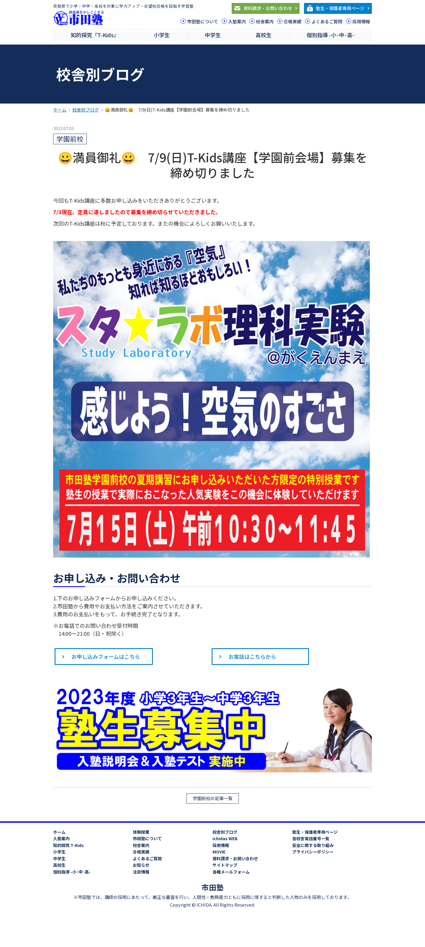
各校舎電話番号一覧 (310, 839)
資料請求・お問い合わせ (267, 8)
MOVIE (218, 852)
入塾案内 (237, 21)
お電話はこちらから (253, 657)
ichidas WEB (225, 839)
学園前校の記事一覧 (213, 798)
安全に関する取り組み (313, 845)
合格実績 (292, 21)
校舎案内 (265, 21)
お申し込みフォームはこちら (106, 657)
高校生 (264, 35)
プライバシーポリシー (313, 852)
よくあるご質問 (326, 21)
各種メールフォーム (231, 872)
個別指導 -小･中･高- (330, 35)
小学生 (162, 35)
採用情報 (361, 21)
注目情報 (141, 872)
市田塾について (202, 21)
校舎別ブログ (85, 110)
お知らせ (141, 865)
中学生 (213, 35)
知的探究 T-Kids (68, 845)
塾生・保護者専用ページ (340, 8)
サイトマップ (224, 865)
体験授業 (141, 832)
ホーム (59, 110)
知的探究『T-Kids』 (95, 35)
